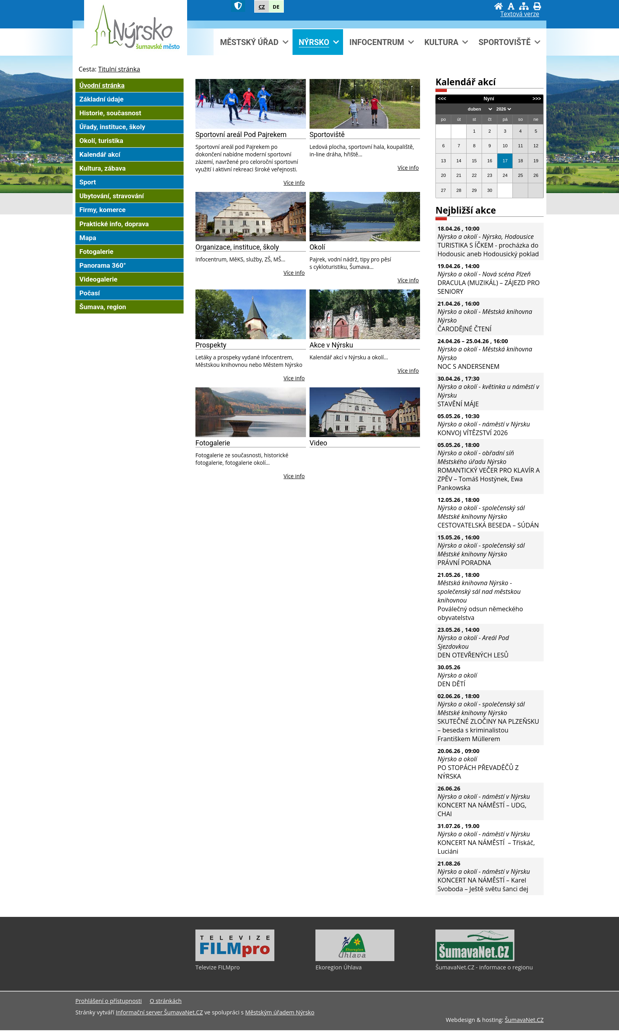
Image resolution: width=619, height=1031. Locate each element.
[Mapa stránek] (524, 6)
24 (505, 175)
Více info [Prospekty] (294, 378)
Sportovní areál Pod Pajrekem (241, 135)
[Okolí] (365, 217)
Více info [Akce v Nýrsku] (408, 370)
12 (535, 145)
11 (520, 145)
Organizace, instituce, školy (237, 247)
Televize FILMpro (217, 968)
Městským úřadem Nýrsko (279, 1013)
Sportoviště (327, 135)
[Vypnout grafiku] (511, 6)
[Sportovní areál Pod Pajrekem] (250, 104)
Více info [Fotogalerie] (294, 476)
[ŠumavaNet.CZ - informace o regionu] (474, 960)
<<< (442, 98)
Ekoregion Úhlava (338, 968)
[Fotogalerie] (250, 412)
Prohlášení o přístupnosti (108, 1001)
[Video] (365, 412)
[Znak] (238, 6)
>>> (537, 98)
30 (489, 190)
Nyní (489, 98)
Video (318, 443)
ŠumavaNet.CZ (524, 1020)
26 (535, 175)
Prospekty (210, 345)
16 (489, 160)
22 (474, 175)
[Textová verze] (520, 14)
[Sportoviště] (365, 104)
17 (505, 160)
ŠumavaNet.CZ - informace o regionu (484, 968)
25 (520, 175)
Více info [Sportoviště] (408, 167)
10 (505, 145)
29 (474, 190)
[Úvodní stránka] (498, 6)
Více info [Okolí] (408, 280)
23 (489, 175)
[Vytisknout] (537, 6)
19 (535, 160)
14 (458, 160)
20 (443, 175)
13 (443, 160)
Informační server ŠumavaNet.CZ (159, 1013)
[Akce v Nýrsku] (365, 314)
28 (458, 190)
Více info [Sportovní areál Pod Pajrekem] (294, 182)
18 (520, 160)
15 (474, 160)
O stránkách (166, 1001)
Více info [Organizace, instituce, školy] (294, 272)
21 (458, 175)
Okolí (317, 247)
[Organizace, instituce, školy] (250, 217)
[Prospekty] (250, 314)
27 (443, 190)
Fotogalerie (212, 443)
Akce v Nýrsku (331, 345)
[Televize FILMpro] (234, 960)
